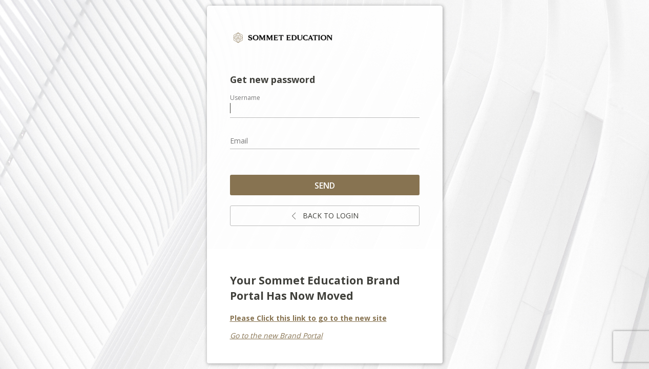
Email (239, 141)
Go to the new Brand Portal (276, 335)
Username (245, 97)
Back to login (324, 215)
